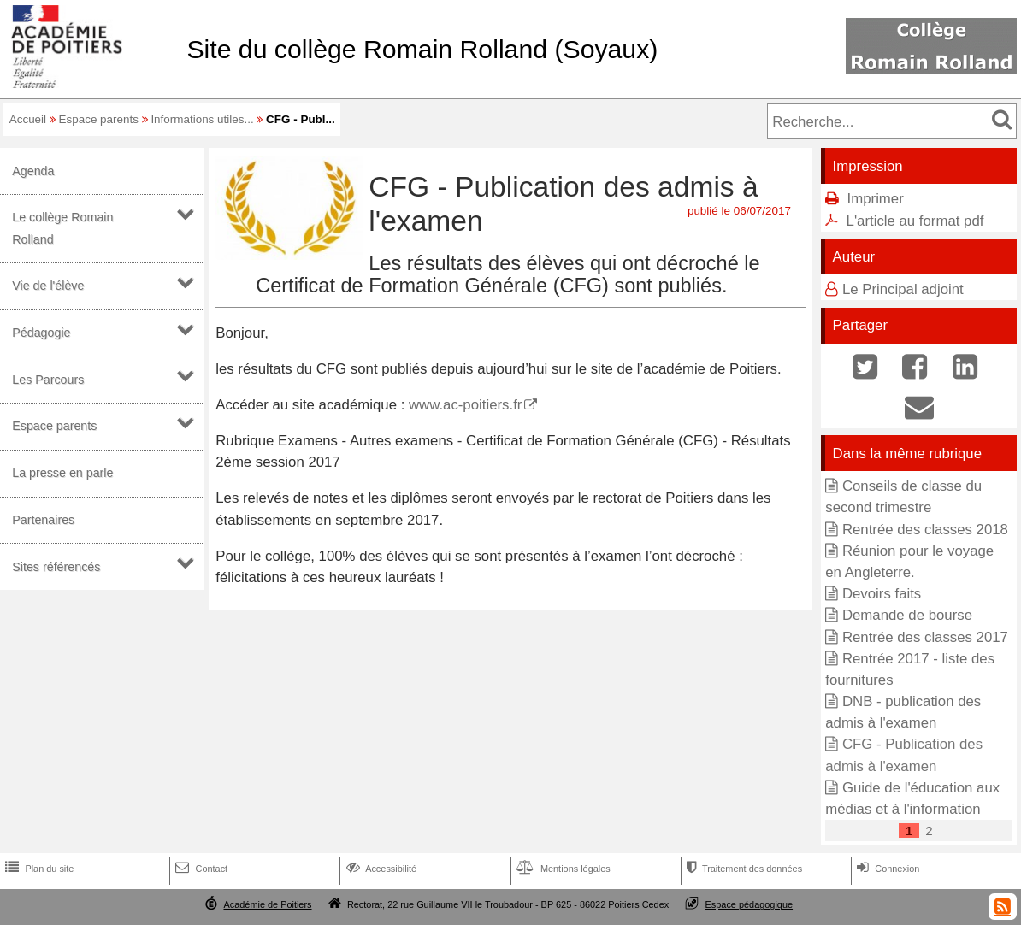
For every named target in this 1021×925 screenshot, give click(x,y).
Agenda (33, 171)
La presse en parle (62, 473)
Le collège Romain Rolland (62, 227)
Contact (199, 868)
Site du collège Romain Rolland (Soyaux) (422, 49)
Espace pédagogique (749, 904)
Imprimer (875, 199)
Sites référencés (56, 567)
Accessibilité (380, 868)
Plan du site (38, 868)
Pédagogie (41, 332)
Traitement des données (742, 868)
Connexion (886, 868)
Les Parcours (48, 379)
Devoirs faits (881, 594)
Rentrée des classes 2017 (925, 637)
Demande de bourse (907, 615)
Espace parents (99, 119)
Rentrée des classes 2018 (925, 529)
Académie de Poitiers (267, 904)
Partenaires (43, 520)
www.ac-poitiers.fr (465, 405)
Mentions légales (562, 868)
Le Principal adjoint (903, 289)
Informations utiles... (201, 119)
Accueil (27, 119)
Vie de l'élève (48, 285)
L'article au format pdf (915, 221)
